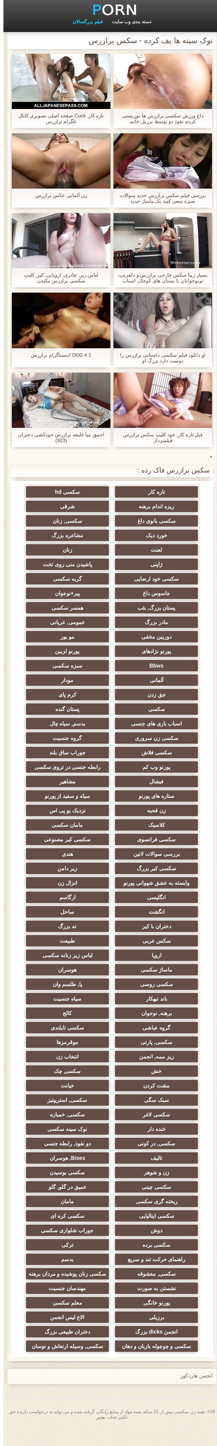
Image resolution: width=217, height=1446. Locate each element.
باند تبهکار (146, 999)
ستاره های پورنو (146, 796)
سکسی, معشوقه (146, 1285)
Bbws (146, 666)
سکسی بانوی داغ (146, 521)
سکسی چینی (145, 1187)
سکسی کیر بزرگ (146, 868)
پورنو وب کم (146, 767)
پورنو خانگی (146, 1314)
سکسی (146, 709)
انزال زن (71, 883)
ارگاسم (71, 897)
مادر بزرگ (145, 622)
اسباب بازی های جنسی (146, 724)
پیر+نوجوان (70, 593)
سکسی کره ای (71, 1216)
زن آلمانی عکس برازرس (58, 195)
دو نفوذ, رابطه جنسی (71, 1143)
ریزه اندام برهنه (146, 506)
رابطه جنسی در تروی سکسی (71, 767)
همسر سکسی (71, 608)
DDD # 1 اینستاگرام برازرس (57, 355)
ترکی (71, 1245)
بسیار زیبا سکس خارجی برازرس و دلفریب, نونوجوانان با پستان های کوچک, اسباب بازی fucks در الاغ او (159, 277)
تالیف (146, 1158)
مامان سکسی (71, 825)
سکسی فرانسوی (145, 839)
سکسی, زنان (71, 521)
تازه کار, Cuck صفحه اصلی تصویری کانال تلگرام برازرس (58, 118)
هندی (71, 854)
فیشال (146, 781)
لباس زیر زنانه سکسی (71, 955)
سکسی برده (146, 1245)
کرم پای (71, 695)
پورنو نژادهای (145, 651)
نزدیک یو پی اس (71, 810)
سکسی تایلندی (71, 1028)
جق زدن (146, 695)
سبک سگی (145, 1100)
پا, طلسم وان (71, 984)
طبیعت (71, 941)
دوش (146, 1230)
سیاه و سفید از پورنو (71, 796)
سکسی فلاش (146, 752)
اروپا (146, 955)
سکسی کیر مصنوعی (71, 839)
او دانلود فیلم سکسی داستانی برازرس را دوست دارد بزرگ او (159, 358)
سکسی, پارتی (146, 1042)
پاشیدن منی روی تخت (71, 564)
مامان (71, 1201)
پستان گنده (71, 709)
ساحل (71, 912)
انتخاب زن (71, 1057)
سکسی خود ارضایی (146, 579)
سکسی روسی (146, 984)
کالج (71, 1013)
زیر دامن (71, 868)
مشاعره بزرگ (71, 535)
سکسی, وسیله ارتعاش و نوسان (71, 1359)
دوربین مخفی (146, 637)
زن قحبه (145, 810)
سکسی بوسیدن (71, 1172)
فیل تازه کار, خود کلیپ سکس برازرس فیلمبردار (159, 437)
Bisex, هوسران (71, 1158)
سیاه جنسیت (71, 999)
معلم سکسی (71, 1314)
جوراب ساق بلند (71, 752)
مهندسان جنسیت (71, 1300)
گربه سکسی (71, 579)
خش (146, 1071)
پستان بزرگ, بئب (146, 608)
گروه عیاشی (146, 1028)
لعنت (145, 550)
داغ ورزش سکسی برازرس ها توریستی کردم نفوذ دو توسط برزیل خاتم (159, 118)
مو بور (71, 637)
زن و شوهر (146, 1172)
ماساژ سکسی (146, 970)
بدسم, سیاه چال (71, 724)
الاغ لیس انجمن (71, 1329)
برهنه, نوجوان (146, 1013)
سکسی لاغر (145, 1114)
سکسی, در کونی (146, 1143)
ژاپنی (146, 564)
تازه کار (146, 492)
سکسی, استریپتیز (71, 1100)
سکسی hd (71, 492)
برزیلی (146, 1329)
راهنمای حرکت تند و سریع (146, 1259)
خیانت (71, 1085)
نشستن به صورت (145, 1300)
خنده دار (146, 1129)
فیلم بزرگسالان (84, 21)
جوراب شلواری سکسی (71, 1230)
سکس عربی (146, 941)
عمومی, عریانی (71, 622)
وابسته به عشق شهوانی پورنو (146, 883)
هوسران (71, 970)
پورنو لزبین (71, 651)
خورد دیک (146, 535)
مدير (97, 1435)
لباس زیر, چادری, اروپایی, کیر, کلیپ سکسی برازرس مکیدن (58, 277)
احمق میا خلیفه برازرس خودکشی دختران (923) (58, 437)
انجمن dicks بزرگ (146, 1343)
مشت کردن (146, 1085)
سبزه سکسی (71, 666)
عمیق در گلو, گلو (71, 1187)
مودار (71, 680)
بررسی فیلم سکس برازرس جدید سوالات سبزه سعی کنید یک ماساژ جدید (159, 198)
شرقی (71, 506)
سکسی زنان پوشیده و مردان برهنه (71, 1275)
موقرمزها (71, 1042)
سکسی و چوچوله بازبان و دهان (146, 1359)
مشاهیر (71, 781)
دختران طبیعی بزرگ (71, 1343)
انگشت (146, 912)
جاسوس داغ (145, 593)
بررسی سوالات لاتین (146, 854)
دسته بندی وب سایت (128, 21)
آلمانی (146, 680)
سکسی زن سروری (146, 738)
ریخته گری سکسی (146, 1201)
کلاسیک (146, 825)
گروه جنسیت (71, 738)
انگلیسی (145, 897)
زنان (71, 550)
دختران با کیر (145, 926)
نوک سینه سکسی (71, 1129)
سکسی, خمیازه (71, 1114)
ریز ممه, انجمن (146, 1057)
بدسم (71, 1259)
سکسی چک (71, 1071)
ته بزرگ (71, 926)
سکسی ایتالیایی (146, 1216)
